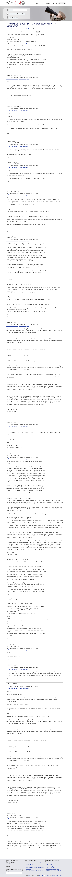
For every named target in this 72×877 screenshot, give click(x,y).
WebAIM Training (13, 17)
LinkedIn (47, 875)
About (35, 875)
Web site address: (9, 871)
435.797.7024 (10, 866)
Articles (42, 3)
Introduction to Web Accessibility (17, 14)
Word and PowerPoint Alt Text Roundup (34, 870)
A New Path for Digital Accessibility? (33, 866)
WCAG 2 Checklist (49, 864)
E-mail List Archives (25, 28)
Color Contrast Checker (50, 867)
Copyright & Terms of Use (57, 875)
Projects (55, 3)
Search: (11, 10)
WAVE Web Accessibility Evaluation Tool (54, 870)
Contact (29, 875)
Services (36, 3)
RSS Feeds (41, 875)
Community (62, 3)
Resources (48, 3)
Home (8, 28)
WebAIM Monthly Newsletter (52, 866)
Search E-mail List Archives (13, 31)
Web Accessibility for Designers (52, 869)
